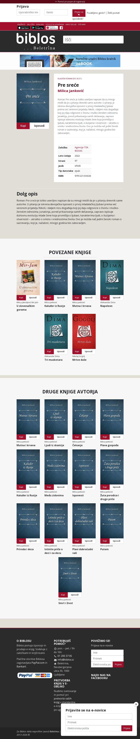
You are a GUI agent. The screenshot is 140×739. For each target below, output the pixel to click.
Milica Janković (71, 90)
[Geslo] (56, 12)
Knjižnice (21, 24)
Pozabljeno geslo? (96, 12)
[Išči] (93, 39)
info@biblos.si (66, 659)
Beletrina (54, 731)
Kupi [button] (23, 126)
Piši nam (81, 24)
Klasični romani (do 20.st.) (70, 78)
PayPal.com (37, 662)
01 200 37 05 (65, 656)
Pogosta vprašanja (55, 24)
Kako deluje (71, 24)
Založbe (31, 24)
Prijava (118, 664)
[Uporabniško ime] (28, 12)
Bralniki (40, 24)
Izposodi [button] (39, 126)
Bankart (21, 666)
